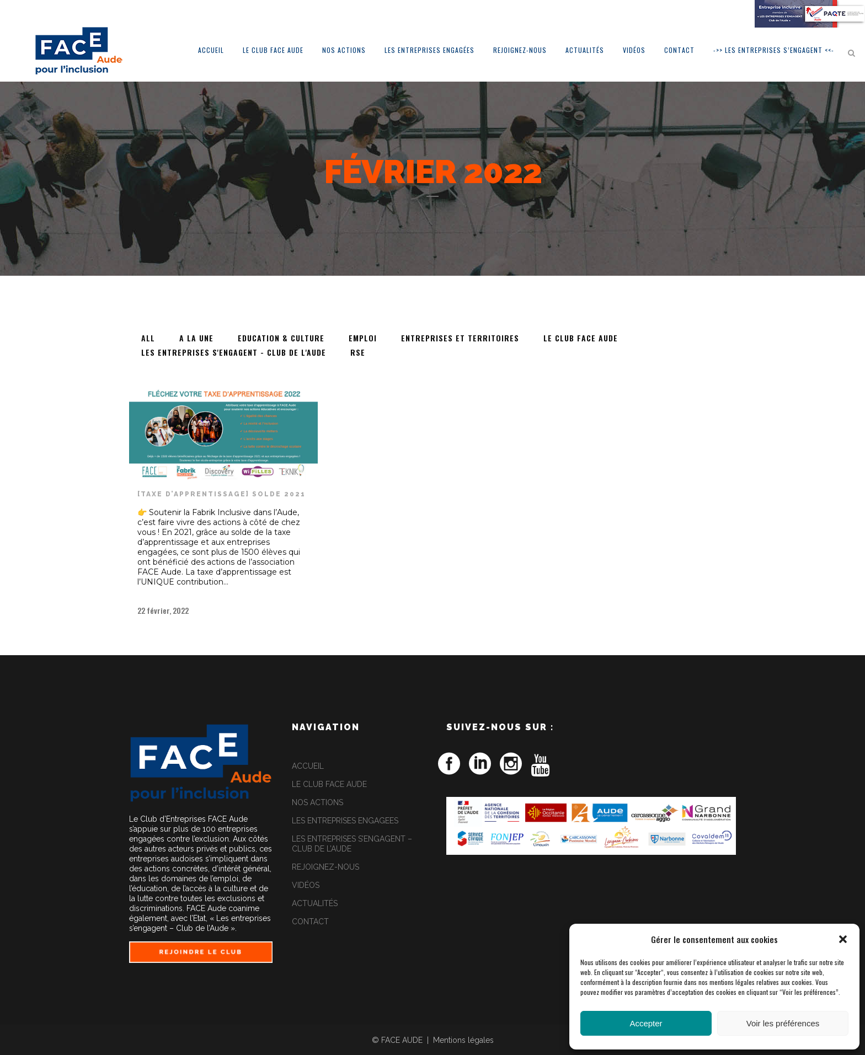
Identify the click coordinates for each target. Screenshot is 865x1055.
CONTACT (310, 921)
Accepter (645, 1023)
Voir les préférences (783, 1023)
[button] (842, 939)
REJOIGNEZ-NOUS (325, 867)
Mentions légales (463, 1040)
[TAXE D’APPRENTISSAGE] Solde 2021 (221, 494)
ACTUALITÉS (315, 903)
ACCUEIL (308, 766)
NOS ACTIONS (317, 802)
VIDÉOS (305, 885)
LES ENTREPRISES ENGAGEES (345, 820)
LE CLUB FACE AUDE (329, 784)
